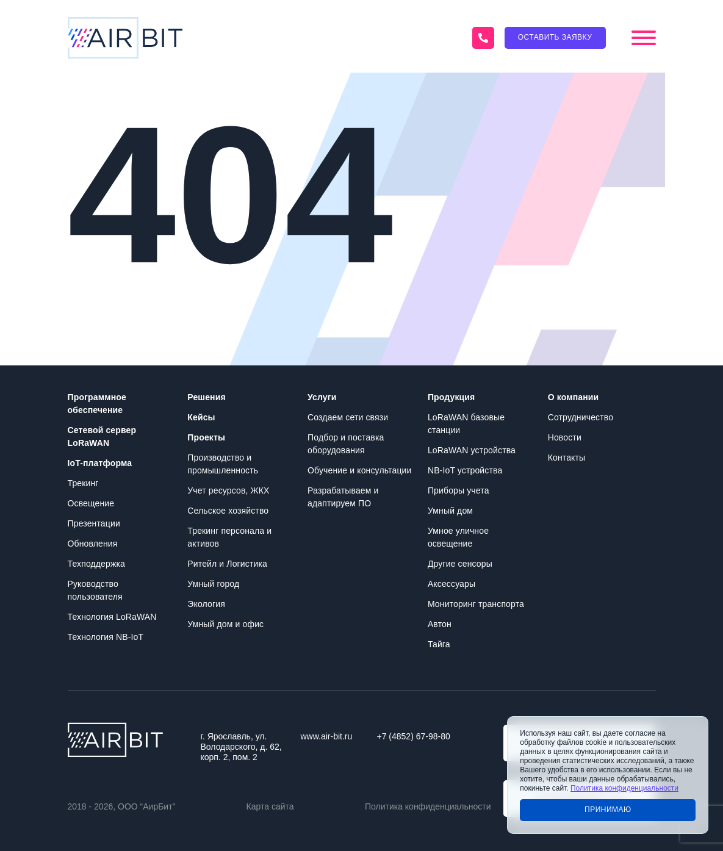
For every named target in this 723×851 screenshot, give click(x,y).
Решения (206, 397)
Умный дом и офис (225, 624)
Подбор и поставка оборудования (346, 444)
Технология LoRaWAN (112, 617)
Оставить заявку (555, 37)
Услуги (322, 397)
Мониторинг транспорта (476, 604)
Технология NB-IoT (106, 637)
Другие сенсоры (460, 564)
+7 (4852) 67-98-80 (413, 736)
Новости (564, 437)
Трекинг (83, 483)
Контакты (567, 457)
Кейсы (201, 417)
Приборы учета (458, 490)
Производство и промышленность (222, 464)
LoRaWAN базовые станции (466, 423)
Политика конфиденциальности (428, 806)
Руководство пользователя (95, 590)
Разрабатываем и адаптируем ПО (343, 497)
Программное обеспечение (97, 403)
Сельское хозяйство (227, 510)
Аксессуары (451, 584)
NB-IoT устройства (465, 470)
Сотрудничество (580, 417)
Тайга (439, 644)
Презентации (94, 523)
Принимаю (608, 809)
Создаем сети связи (348, 417)
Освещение (91, 503)
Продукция (451, 397)
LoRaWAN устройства (472, 450)
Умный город (213, 584)
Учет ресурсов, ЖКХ (228, 490)
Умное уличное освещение (458, 537)
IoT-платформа (100, 463)
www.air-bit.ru (327, 736)
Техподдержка (96, 564)
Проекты (206, 437)
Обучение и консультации (359, 470)
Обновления (93, 543)
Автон (439, 624)
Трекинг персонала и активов (229, 537)
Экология (206, 604)
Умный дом (450, 510)
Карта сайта (270, 806)
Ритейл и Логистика (227, 564)
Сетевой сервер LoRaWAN (102, 436)
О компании (573, 397)
